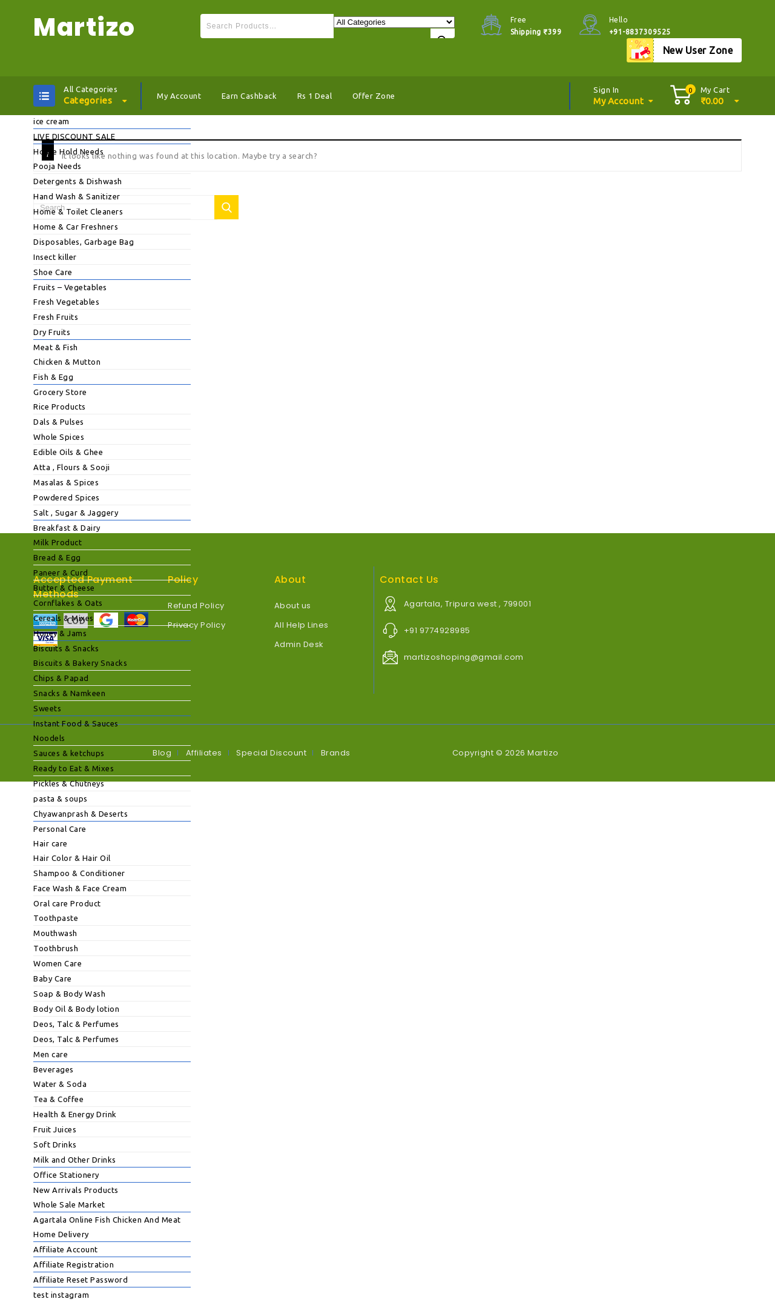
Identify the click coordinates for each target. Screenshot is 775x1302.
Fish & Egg (53, 377)
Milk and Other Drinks (74, 1159)
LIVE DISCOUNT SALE (74, 136)
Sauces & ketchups (69, 753)
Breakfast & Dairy (67, 527)
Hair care (50, 843)
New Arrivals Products (76, 1190)
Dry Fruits (51, 332)
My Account (179, 95)
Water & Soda (60, 1084)
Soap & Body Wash (69, 993)
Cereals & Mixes (63, 618)
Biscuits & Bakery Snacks (80, 663)
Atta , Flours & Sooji (71, 467)
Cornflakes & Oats (68, 603)
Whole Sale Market (69, 1204)
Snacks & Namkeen (69, 693)
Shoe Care (53, 272)
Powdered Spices (66, 497)
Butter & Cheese (64, 587)
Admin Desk (299, 644)
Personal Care (60, 829)
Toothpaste (55, 918)
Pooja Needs (57, 166)
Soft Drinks (55, 1144)
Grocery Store (60, 392)
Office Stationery (66, 1175)
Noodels (49, 738)
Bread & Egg (57, 557)
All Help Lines (301, 625)
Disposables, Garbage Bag (83, 241)
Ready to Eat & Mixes (73, 768)
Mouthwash (55, 933)
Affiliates (204, 753)
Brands (336, 753)
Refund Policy (196, 605)
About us (292, 605)
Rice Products (59, 406)
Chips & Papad (61, 678)
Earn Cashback (249, 95)
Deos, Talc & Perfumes (76, 1024)
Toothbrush (55, 948)
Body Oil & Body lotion (76, 1009)
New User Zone (698, 50)
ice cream (51, 121)
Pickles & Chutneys (68, 783)
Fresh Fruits (55, 317)
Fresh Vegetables (66, 301)
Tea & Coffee (58, 1099)
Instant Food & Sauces (76, 723)
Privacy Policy (196, 625)
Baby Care (52, 978)
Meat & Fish (55, 347)
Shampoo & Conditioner (79, 873)
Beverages (53, 1069)
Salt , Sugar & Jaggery (75, 512)
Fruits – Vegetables (70, 287)
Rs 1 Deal (314, 95)
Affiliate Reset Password (80, 1279)
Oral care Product (67, 903)
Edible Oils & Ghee (68, 452)
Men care (50, 1054)
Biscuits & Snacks (66, 648)
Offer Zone (373, 95)
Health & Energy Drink (75, 1114)
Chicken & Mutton (67, 361)
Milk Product (57, 542)
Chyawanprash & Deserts (80, 813)
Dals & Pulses (58, 421)
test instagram (61, 1294)
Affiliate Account (65, 1249)
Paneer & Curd (60, 572)
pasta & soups (60, 798)
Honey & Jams (60, 633)
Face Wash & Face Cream (80, 888)
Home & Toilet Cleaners (78, 211)
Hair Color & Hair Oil (72, 858)
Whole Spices (58, 437)
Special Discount (271, 753)
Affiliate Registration (73, 1264)
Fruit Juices (54, 1129)
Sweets (47, 708)
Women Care (57, 963)
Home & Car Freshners (75, 226)
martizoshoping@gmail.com (464, 657)
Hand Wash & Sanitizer (76, 196)
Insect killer (55, 257)
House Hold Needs (68, 151)
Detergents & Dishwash (77, 181)
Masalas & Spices (66, 482)
